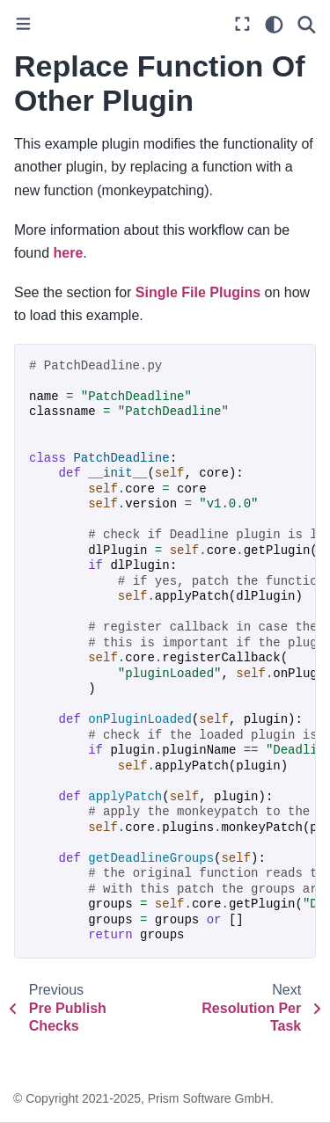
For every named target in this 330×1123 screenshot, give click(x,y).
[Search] (306, 25)
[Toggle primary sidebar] (23, 25)
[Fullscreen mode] (242, 25)
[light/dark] (274, 25)
